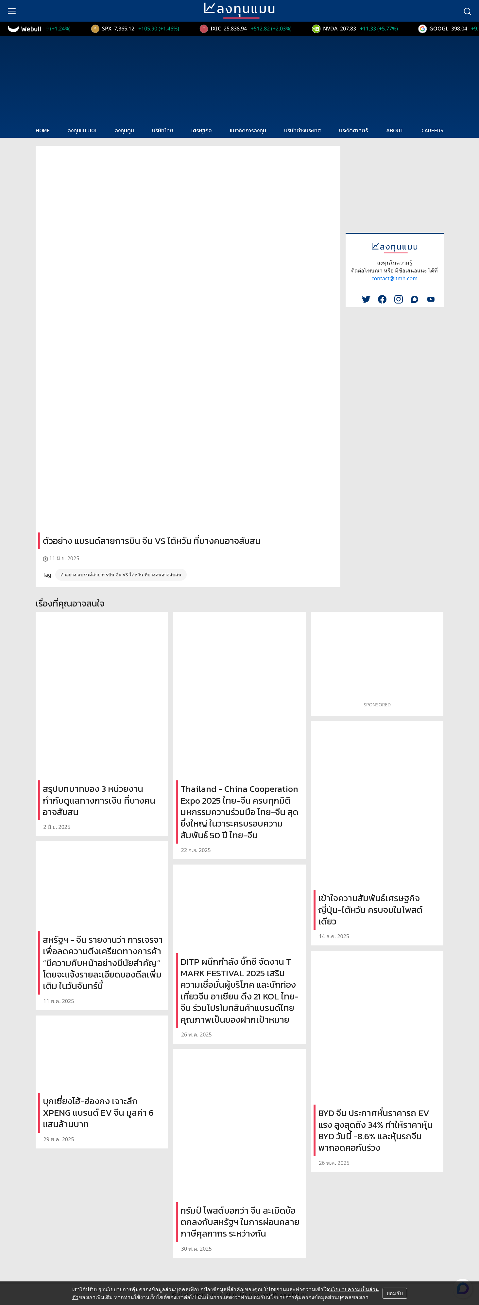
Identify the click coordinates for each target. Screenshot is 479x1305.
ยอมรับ (395, 1293)
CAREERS (432, 130)
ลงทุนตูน (124, 130)
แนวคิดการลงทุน (248, 130)
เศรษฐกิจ (201, 130)
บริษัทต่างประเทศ (302, 130)
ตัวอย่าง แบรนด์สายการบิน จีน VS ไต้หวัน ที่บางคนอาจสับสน (120, 574)
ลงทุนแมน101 (82, 130)
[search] (467, 11)
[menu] (11, 11)
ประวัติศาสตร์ (353, 130)
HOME (43, 130)
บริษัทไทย (162, 130)
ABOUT (394, 130)
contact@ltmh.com (394, 278)
